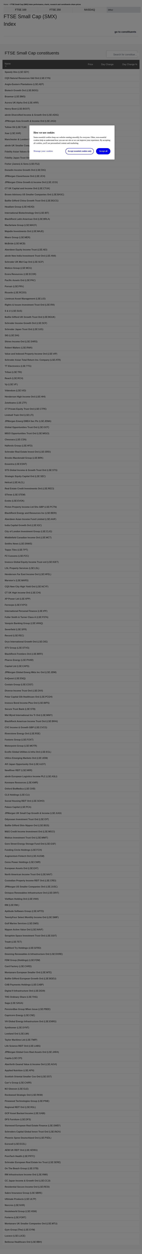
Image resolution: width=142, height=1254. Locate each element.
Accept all (103, 151)
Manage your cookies (43, 151)
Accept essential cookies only (79, 151)
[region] (72, 142)
